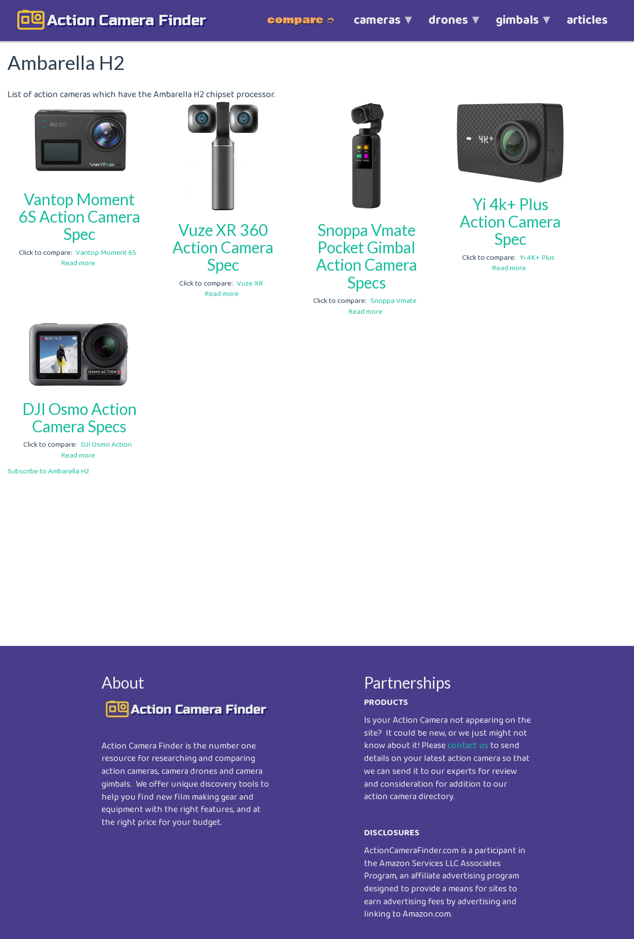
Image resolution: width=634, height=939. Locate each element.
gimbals (517, 25)
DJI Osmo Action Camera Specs (79, 417)
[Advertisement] (304, 553)
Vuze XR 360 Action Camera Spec (222, 247)
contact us (468, 746)
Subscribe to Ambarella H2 (48, 471)
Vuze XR (250, 284)
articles (587, 20)
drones (448, 25)
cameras (377, 25)
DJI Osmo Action (106, 445)
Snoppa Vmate (393, 301)
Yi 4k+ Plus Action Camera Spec (510, 221)
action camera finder (126, 20)
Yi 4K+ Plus (537, 258)
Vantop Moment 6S (106, 253)
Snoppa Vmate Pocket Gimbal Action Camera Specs (366, 256)
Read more (78, 263)
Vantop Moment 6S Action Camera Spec (79, 216)
